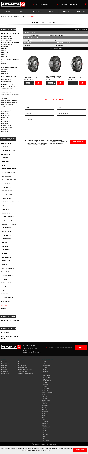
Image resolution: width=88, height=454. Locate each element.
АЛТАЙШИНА (7, 297)
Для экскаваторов (7, 108)
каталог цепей (9, 328)
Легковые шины (10, 59)
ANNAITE (5, 154)
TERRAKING (7, 275)
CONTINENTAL (8, 172)
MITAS (4, 242)
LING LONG (7, 220)
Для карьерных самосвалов (10, 94)
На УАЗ (3, 63)
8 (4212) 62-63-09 (41, 4)
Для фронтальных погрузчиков (7, 105)
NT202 (56, 40)
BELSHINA (6, 161)
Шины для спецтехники (25, 373)
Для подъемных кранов (9, 102)
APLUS (4, 157)
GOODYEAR (6, 194)
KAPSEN (5, 209)
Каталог (10, 16)
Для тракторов (6, 81)
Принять (80, 449)
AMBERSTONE (8, 150)
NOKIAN (5, 246)
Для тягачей (5, 46)
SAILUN (5, 264)
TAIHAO (5, 272)
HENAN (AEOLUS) (10, 202)
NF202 (30, 40)
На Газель (4, 71)
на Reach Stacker (6, 127)
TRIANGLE (6, 283)
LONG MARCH (8, 224)
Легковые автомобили (8, 61)
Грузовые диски (10, 320)
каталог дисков (10, 316)
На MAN (3, 50)
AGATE (4, 146)
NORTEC (5, 249)
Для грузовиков (6, 40)
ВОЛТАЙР (5, 301)
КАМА (23, 16)
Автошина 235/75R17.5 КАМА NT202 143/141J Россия (53, 77)
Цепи (19, 361)
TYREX (4, 286)
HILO (3, 205)
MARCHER (6, 227)
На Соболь (4, 73)
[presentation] (38, 134)
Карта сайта (5, 373)
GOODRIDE (6, 191)
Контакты (4, 371)
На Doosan (4, 117)
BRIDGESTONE (8, 168)
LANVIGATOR (7, 216)
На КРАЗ (4, 54)
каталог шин (8, 29)
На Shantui (4, 129)
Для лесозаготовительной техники (9, 97)
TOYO (4, 279)
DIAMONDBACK (8, 180)
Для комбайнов (6, 79)
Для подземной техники (9, 100)
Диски (20, 363)
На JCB (3, 119)
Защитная (6, 332)
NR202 (43, 40)
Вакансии (4, 365)
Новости (4, 369)
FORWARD (6, 187)
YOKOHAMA (7, 294)
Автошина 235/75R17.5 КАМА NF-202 (75, 78)
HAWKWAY (6, 198)
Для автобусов (6, 36)
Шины (17, 16)
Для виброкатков (7, 88)
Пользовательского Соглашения (42, 448)
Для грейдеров (6, 92)
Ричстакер (4, 131)
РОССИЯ (27, 45)
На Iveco (4, 48)
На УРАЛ (4, 56)
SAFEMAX (5, 260)
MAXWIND (6, 235)
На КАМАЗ (4, 52)
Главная (3, 16)
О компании (5, 363)
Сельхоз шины (9, 76)
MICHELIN (6, 238)
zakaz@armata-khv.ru (67, 4)
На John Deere (5, 121)
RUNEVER (6, 257)
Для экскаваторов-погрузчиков (7, 110)
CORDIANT (6, 176)
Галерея (3, 367)
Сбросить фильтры (56, 48)
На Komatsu (5, 123)
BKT (3, 165)
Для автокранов (6, 38)
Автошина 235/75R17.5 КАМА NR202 (31, 78)
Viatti (4, 290)
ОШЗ (3, 308)
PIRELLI (5, 253)
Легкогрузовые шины (56, 35)
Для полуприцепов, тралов (10, 42)
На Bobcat (4, 113)
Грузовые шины (10, 33)
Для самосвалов (6, 44)
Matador (6, 231)
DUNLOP (5, 183)
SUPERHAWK (7, 268)
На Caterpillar (5, 115)
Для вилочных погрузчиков (10, 91)
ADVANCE (6, 143)
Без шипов (59, 45)
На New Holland (6, 125)
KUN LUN (6, 213)
